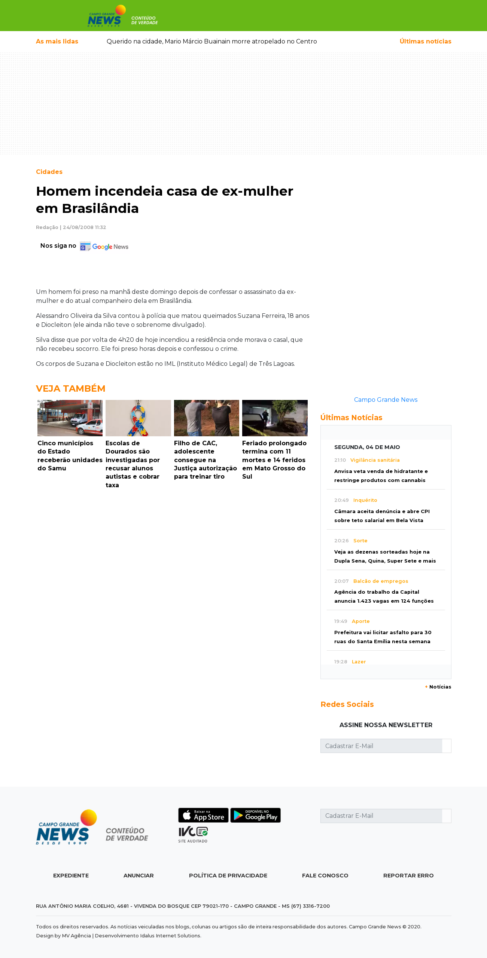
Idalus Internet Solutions (170, 936)
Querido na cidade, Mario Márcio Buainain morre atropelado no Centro (212, 41)
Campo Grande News (385, 399)
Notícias (438, 687)
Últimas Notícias (351, 417)
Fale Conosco (325, 875)
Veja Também (71, 388)
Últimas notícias (425, 41)
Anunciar (139, 875)
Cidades (49, 171)
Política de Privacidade (228, 875)
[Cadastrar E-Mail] (381, 746)
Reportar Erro (408, 875)
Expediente (71, 875)
